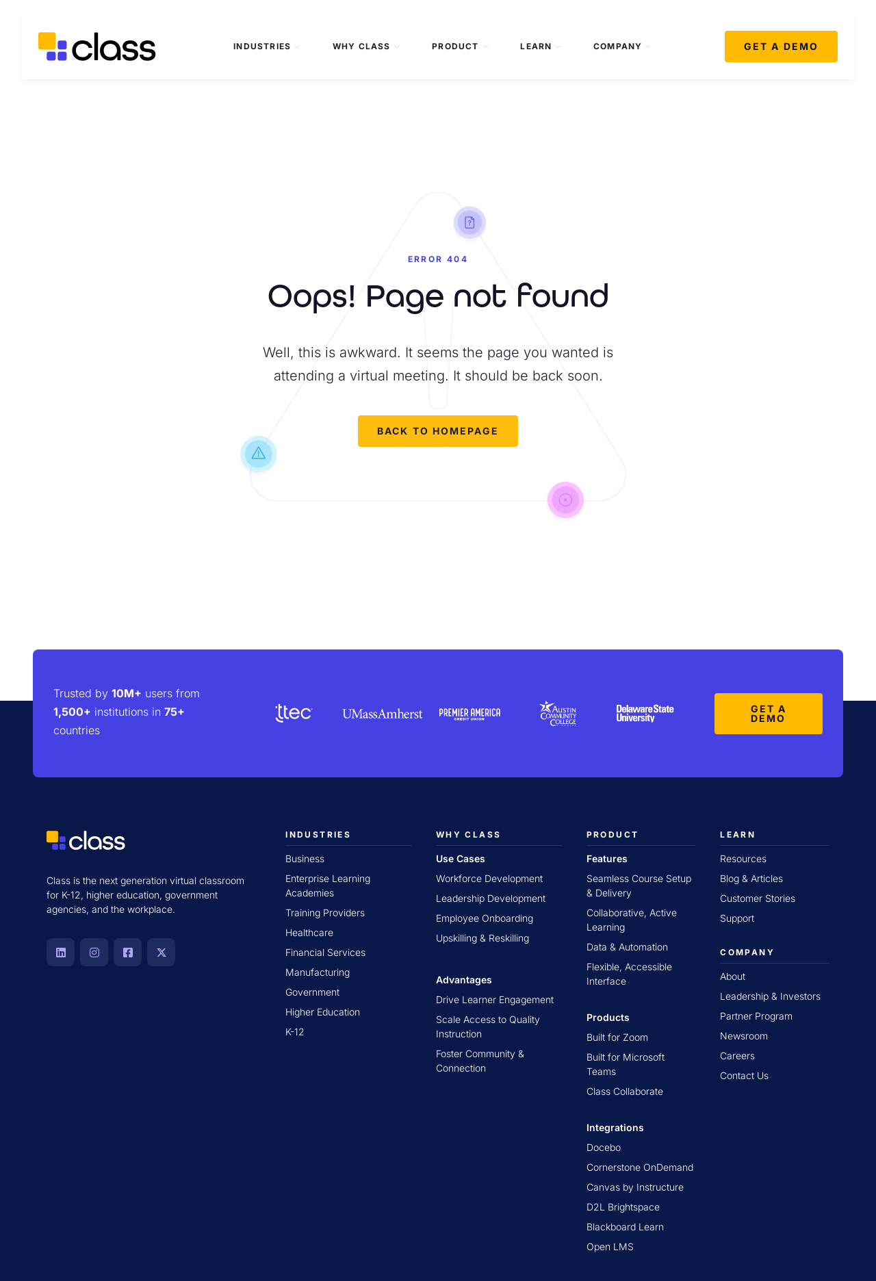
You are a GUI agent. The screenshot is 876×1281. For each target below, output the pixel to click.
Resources (743, 858)
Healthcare (309, 932)
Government (312, 992)
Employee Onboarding (484, 918)
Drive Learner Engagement (495, 999)
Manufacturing (317, 972)
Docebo (604, 1147)
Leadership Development (490, 898)
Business (304, 858)
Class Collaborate (625, 1091)
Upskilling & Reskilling (482, 938)
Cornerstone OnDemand (640, 1167)
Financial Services (325, 952)
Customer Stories (757, 898)
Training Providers (325, 912)
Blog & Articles (751, 878)
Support (737, 918)
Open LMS (610, 1246)
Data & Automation (627, 947)
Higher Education (322, 1012)
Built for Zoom (617, 1037)
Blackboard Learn (625, 1226)
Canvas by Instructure (635, 1187)
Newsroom (744, 1035)
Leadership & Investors (770, 996)
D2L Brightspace (623, 1207)
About (732, 976)
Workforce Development (489, 878)
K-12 (295, 1031)
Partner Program (756, 1016)
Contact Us (744, 1075)
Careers (737, 1055)
